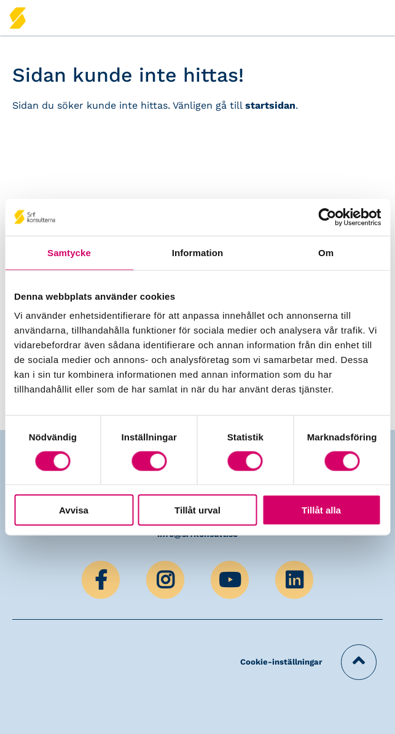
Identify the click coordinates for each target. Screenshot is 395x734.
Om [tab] (326, 252)
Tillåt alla (321, 510)
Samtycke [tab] (69, 252)
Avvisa (73, 510)
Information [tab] (198, 252)
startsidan (270, 105)
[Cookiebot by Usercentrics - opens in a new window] (327, 217)
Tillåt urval (197, 510)
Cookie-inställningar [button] (281, 661)
